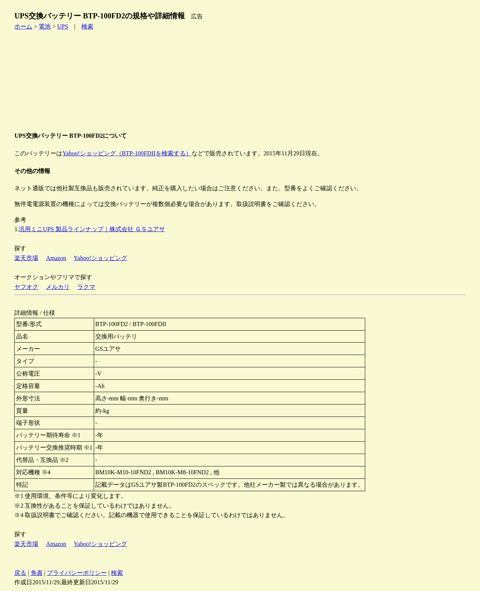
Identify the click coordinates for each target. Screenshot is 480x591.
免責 (37, 573)
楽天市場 (26, 258)
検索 (87, 26)
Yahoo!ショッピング (100, 258)
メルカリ (58, 287)
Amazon (56, 258)
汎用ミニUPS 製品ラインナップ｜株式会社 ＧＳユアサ (92, 229)
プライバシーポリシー (77, 573)
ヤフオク (26, 287)
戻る (20, 573)
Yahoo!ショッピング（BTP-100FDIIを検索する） (126, 153)
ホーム (23, 26)
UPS (62, 26)
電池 (45, 26)
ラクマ (86, 287)
